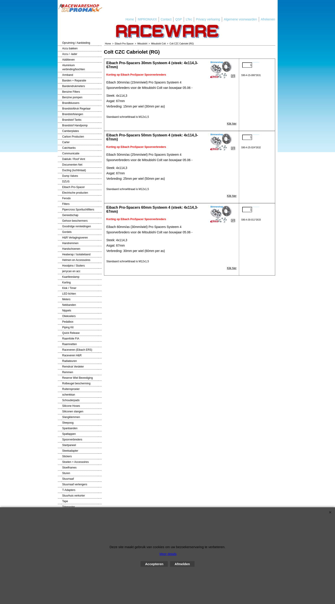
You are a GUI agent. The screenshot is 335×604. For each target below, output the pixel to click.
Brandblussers (71, 103)
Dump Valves (70, 175)
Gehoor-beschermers (75, 220)
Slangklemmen (71, 417)
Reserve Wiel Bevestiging (77, 377)
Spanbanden (70, 428)
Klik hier (232, 123)
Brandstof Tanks (72, 119)
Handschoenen (71, 248)
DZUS (66, 181)
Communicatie (71, 153)
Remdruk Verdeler (73, 366)
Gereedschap (70, 215)
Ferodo (66, 198)
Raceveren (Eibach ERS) (77, 349)
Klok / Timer (69, 288)
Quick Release (71, 333)
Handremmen (70, 243)
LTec (189, 19)
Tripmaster (68, 506)
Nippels (66, 310)
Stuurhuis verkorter (73, 495)
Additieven (68, 59)
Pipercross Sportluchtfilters (78, 209)
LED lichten (69, 293)
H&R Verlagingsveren (75, 237)
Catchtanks (69, 147)
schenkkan (68, 394)
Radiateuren (69, 361)
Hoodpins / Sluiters (73, 265)
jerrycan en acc (71, 271)
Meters (66, 299)
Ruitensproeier (71, 389)
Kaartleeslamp (71, 276)
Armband (67, 75)
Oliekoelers (69, 316)
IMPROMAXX (147, 19)
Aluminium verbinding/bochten (73, 67)
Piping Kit (68, 327)
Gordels (67, 232)
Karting (66, 282)
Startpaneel (69, 445)
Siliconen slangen (72, 411)
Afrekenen (268, 19)
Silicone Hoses (71, 405)
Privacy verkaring (208, 19)
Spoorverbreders (72, 439)
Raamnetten (69, 344)
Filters (66, 204)
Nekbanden (69, 304)
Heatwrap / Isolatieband (76, 254)
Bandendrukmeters (73, 86)
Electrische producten (75, 192)
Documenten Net (72, 164)
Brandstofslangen (72, 114)
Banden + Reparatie (74, 80)
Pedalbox (67, 321)
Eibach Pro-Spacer (73, 187)
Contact (166, 19)
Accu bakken (70, 48)
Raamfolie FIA (70, 338)
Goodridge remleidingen (76, 226)
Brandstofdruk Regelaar (76, 108)
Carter (66, 142)
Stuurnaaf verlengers (74, 484)
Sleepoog (68, 422)
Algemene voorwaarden (240, 19)
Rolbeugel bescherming (76, 383)
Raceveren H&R (72, 355)
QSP (178, 19)
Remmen (67, 372)
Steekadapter (70, 450)
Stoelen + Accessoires (75, 462)
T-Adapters (69, 490)
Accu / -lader (69, 54)
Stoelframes (69, 467)
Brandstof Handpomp (75, 125)
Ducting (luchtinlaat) (74, 170)
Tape (65, 501)
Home (129, 19)
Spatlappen (69, 433)
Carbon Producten (73, 136)
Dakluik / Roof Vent (73, 159)
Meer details (168, 554)
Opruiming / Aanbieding (76, 42)
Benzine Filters (71, 91)
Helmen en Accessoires (76, 260)
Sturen (66, 473)
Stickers (67, 456)
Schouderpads (71, 400)
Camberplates (70, 131)
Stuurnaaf (68, 478)
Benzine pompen (72, 97)
